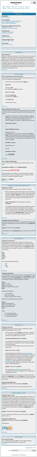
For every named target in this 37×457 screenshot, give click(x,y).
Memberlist (14, 6)
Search (9, 6)
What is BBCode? (6, 17)
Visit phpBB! (25, 341)
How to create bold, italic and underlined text (12, 21)
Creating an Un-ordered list (8, 32)
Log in (27, 8)
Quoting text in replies (7, 27)
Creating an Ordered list (7, 33)
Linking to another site (7, 37)
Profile (5, 8)
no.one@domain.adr (17, 369)
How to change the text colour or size (10, 22)
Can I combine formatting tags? (9, 23)
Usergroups (21, 6)
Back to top (4, 69)
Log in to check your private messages (16, 8)
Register (27, 6)
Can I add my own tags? (7, 44)
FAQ (4, 6)
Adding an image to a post (8, 40)
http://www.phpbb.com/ (27, 353)
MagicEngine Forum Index (7, 11)
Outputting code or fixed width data (9, 28)
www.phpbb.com (9, 360)
